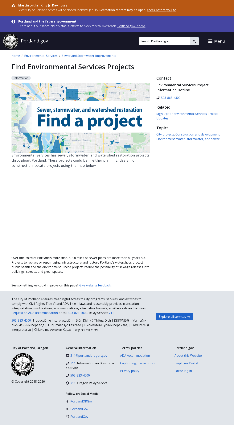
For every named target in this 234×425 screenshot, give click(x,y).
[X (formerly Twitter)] (77, 409)
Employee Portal (186, 363)
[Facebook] (79, 401)
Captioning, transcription (138, 363)
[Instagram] (77, 416)
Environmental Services (41, 56)
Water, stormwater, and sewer (198, 139)
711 (111, 313)
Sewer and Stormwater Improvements (89, 56)
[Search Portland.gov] (164, 41)
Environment (165, 139)
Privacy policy (129, 371)
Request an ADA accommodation (34, 313)
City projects (165, 134)
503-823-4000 (77, 313)
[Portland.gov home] (25, 41)
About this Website (188, 355)
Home (15, 56)
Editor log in (183, 371)
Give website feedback (95, 285)
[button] (216, 41)
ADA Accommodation (135, 355)
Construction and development (197, 134)
